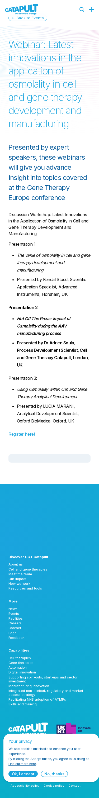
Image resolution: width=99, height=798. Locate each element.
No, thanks (54, 774)
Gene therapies (21, 663)
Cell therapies (19, 658)
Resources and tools (25, 588)
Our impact (17, 579)
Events (13, 614)
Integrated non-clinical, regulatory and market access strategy (45, 693)
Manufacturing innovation (28, 686)
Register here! (21, 434)
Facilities (15, 618)
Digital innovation (22, 672)
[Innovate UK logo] (73, 729)
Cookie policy (54, 785)
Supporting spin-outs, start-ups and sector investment (43, 679)
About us (15, 564)
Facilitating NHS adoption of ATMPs (37, 699)
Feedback (16, 638)
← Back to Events (28, 18)
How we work (19, 584)
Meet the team (20, 574)
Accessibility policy (25, 785)
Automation (17, 667)
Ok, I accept (23, 774)
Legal (12, 633)
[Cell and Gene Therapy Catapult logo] (21, 9)
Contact (14, 628)
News (12, 609)
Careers (15, 623)
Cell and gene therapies (27, 569)
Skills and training (22, 704)
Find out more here (22, 764)
